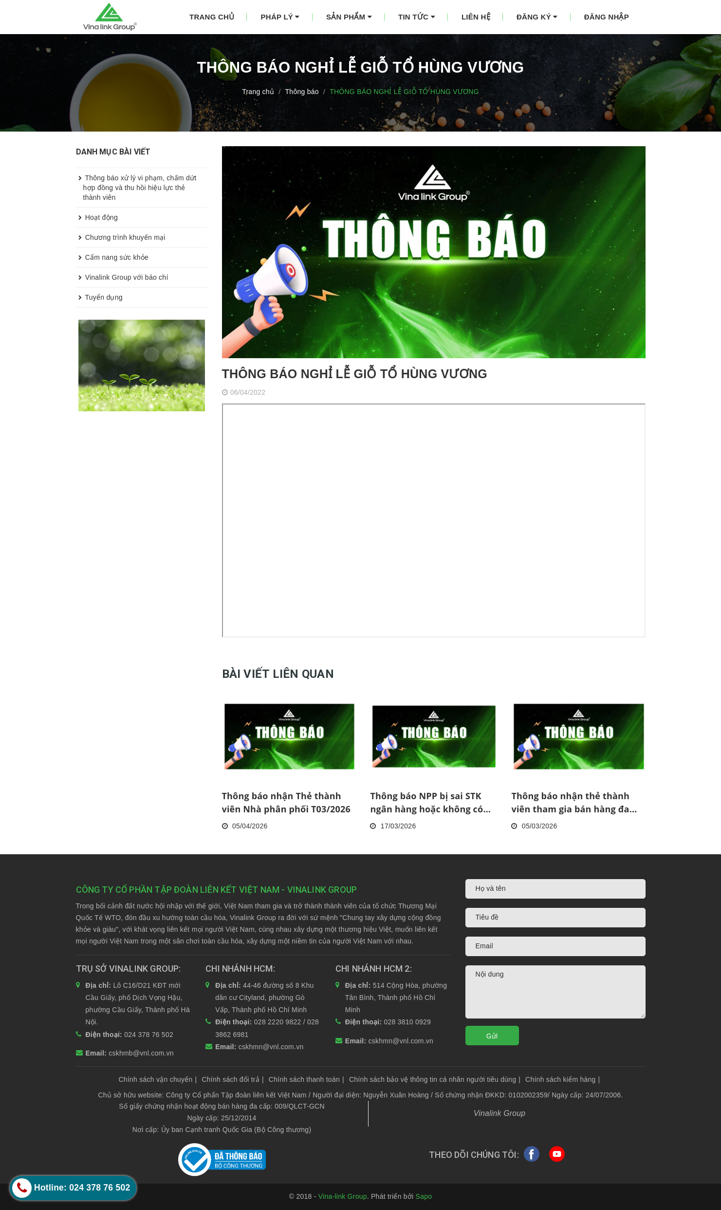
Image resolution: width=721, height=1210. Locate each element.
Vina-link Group (342, 1196)
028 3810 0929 (407, 1022)
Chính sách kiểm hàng (562, 1079)
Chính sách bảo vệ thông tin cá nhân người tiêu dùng (434, 1079)
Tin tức (416, 17)
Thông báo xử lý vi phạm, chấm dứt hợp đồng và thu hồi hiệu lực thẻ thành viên (136, 184)
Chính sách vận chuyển (158, 1079)
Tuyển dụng (99, 297)
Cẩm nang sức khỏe (112, 257)
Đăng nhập (606, 17)
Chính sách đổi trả (232, 1079)
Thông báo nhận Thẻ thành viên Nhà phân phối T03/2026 (286, 802)
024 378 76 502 (148, 1034)
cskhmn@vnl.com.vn (271, 1047)
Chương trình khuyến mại (121, 237)
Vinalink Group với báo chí (122, 277)
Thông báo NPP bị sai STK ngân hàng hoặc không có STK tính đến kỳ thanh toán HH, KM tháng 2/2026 (430, 803)
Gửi (492, 1036)
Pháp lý (280, 17)
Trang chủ (211, 17)
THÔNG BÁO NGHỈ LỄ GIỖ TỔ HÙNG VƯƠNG (354, 374)
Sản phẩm (349, 17)
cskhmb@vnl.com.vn (141, 1053)
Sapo (424, 1196)
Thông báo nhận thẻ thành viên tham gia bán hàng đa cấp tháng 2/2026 (570, 803)
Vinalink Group (500, 1113)
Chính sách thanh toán (306, 1079)
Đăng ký (537, 17)
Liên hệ (476, 17)
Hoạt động (97, 217)
